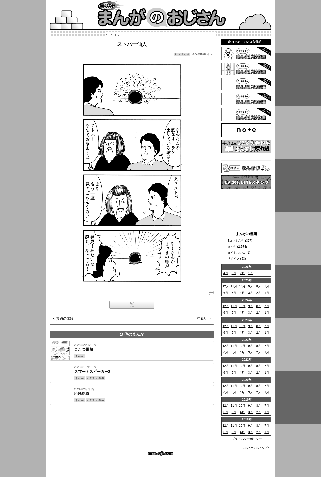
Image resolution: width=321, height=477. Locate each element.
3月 (234, 273)
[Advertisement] (132, 422)
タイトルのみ (236, 252)
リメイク (233, 258)
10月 (242, 286)
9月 (250, 286)
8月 (258, 286)
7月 (266, 286)
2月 (242, 273)
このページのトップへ (256, 447)
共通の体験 (65, 318)
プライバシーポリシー (247, 439)
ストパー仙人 (132, 44)
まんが (231, 246)
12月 (226, 286)
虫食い (202, 318)
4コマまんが (235, 240)
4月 (225, 273)
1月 (250, 273)
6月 (225, 293)
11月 (234, 286)
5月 (234, 293)
